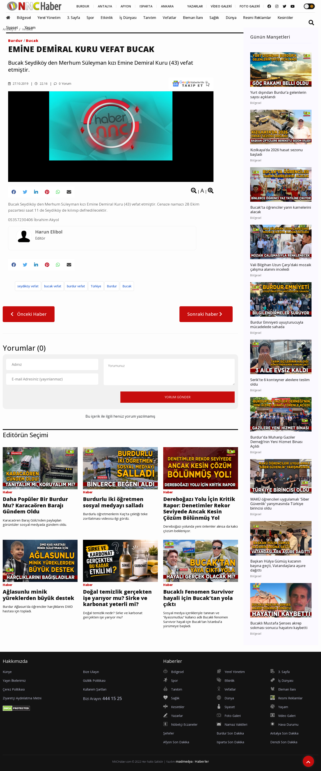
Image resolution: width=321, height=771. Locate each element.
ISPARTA (146, 6)
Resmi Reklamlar (257, 17)
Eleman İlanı (193, 17)
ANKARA (167, 6)
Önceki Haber (29, 314)
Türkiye (96, 286)
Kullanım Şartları (94, 689)
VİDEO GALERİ (221, 6)
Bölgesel (24, 17)
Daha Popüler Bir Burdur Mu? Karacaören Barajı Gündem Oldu (35, 505)
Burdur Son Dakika (230, 733)
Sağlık (214, 17)
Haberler (202, 761)
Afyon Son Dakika (176, 742)
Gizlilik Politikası (94, 680)
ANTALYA (105, 6)
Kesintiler (285, 17)
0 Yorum (62, 83)
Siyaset (12, 27)
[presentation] (40, 397)
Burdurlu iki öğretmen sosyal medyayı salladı (113, 502)
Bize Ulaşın (91, 672)
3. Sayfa (73, 17)
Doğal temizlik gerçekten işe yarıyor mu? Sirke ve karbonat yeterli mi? (117, 598)
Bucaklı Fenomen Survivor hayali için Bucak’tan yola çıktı (198, 598)
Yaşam (30, 27)
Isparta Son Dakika (230, 742)
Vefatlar (169, 17)
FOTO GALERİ (250, 6)
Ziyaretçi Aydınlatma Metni (22, 698)
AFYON (126, 6)
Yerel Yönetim (48, 17)
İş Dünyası (128, 17)
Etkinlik (107, 17)
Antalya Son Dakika (284, 733)
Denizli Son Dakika (283, 742)
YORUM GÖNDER (177, 397)
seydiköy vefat (28, 286)
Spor (90, 17)
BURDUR (82, 6)
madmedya (184, 761)
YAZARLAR (195, 6)
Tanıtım (149, 17)
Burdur (15, 40)
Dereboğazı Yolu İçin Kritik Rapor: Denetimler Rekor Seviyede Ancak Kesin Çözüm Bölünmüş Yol (199, 508)
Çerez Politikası (14, 689)
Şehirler (168, 733)
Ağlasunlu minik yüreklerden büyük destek (38, 595)
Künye (7, 672)
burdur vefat (76, 286)
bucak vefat (52, 286)
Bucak (32, 40)
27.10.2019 (18, 83)
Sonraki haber (206, 314)
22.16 (41, 83)
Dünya (231, 17)
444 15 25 (112, 698)
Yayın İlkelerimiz (14, 680)
